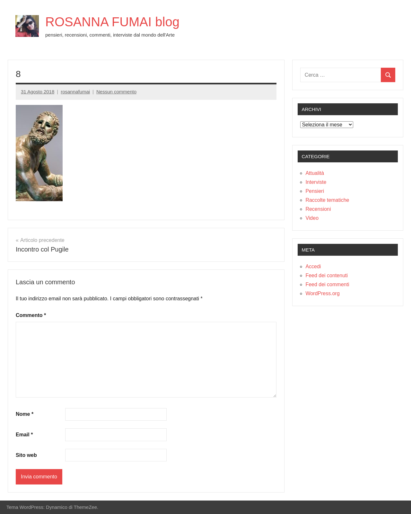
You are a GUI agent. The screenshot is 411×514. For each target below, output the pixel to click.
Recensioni (318, 209)
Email (24, 434)
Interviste (315, 182)
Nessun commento (116, 91)
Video (312, 218)
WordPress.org (322, 293)
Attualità (314, 173)
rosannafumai (75, 91)
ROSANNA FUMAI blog (112, 22)
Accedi (313, 266)
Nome (24, 414)
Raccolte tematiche (327, 200)
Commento (31, 315)
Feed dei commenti (327, 284)
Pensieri (314, 191)
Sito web (26, 455)
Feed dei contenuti (326, 275)
